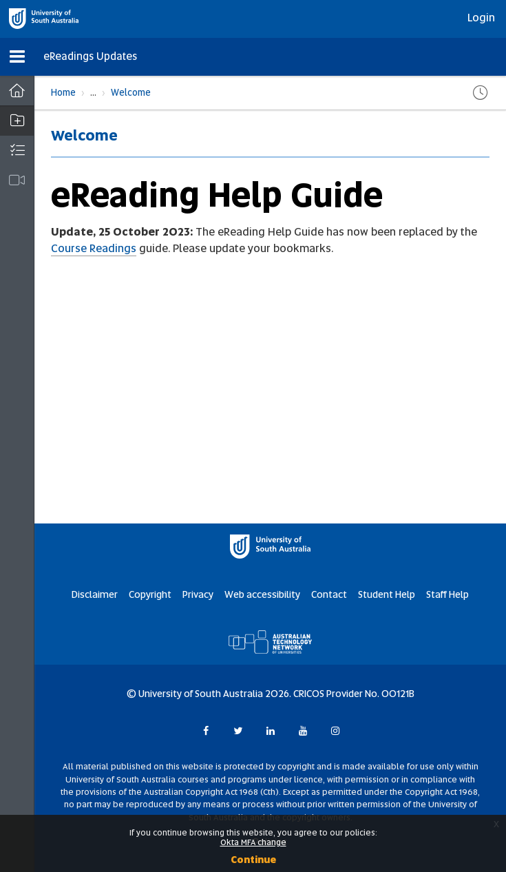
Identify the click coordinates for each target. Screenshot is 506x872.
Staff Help (447, 594)
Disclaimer (95, 594)
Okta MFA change (253, 842)
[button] (17, 57)
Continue (253, 859)
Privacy (197, 594)
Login (481, 17)
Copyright (150, 594)
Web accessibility (262, 594)
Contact (329, 594)
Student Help (386, 594)
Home (63, 92)
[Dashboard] (17, 91)
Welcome (131, 92)
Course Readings (93, 248)
